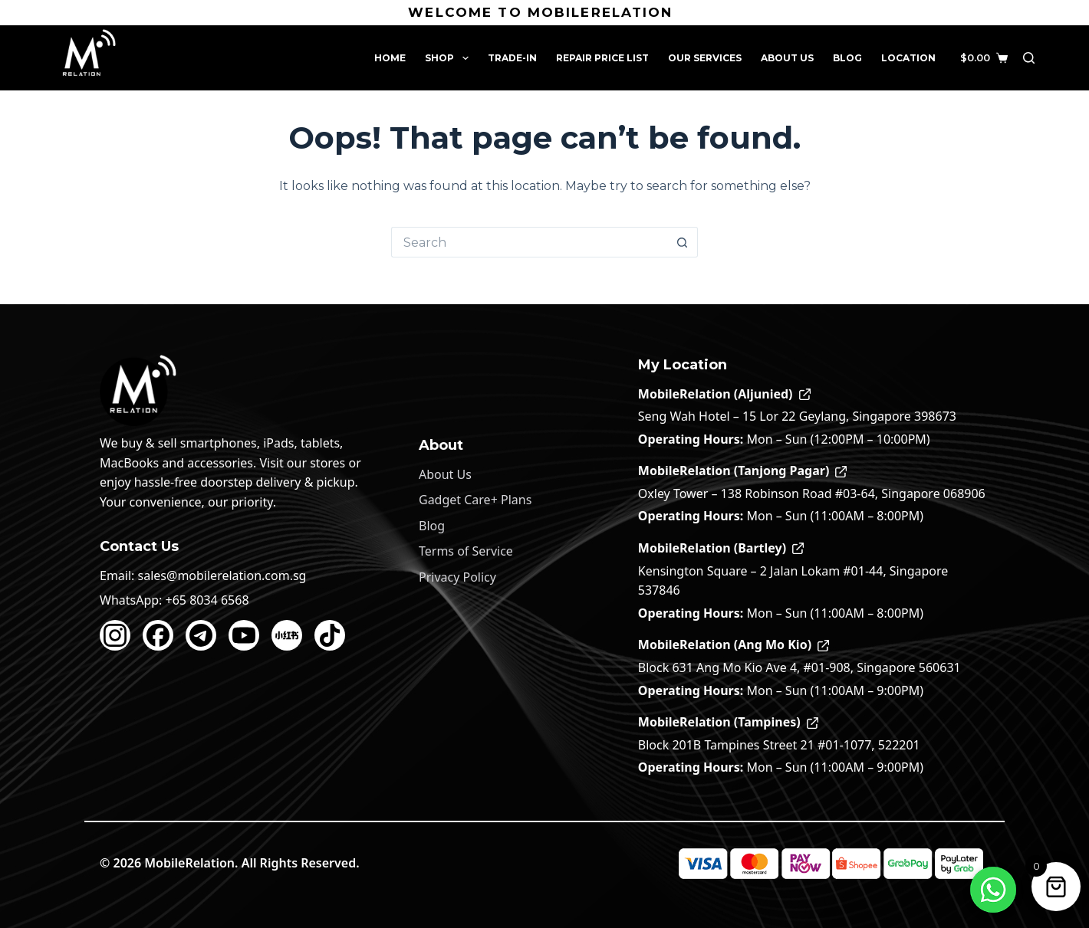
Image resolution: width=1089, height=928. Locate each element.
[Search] (1029, 58)
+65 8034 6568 (207, 600)
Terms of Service (466, 551)
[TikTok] (329, 635)
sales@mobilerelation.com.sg (222, 575)
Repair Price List (602, 58)
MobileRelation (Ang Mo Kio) (733, 644)
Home (390, 58)
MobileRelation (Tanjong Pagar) (742, 470)
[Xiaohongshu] (286, 635)
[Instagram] (115, 635)
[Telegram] (201, 635)
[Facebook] (158, 635)
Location (908, 58)
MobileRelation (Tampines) (728, 721)
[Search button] (682, 242)
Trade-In (512, 58)
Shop (449, 58)
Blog (847, 58)
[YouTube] (244, 635)
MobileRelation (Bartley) (721, 547)
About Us (787, 58)
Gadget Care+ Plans (475, 499)
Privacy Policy (457, 577)
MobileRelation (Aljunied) (724, 393)
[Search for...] (529, 242)
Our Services (705, 58)
